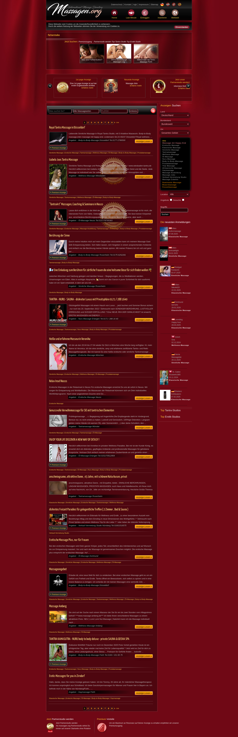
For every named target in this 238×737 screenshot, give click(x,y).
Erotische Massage (170, 145)
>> (117, 122)
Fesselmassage (169, 187)
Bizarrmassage (169, 185)
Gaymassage (168, 170)
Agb (135, 4)
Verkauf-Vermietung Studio (174, 177)
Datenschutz (116, 4)
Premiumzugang (85, 42)
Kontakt (127, 4)
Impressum (144, 4)
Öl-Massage (167, 157)
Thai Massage (168, 166)
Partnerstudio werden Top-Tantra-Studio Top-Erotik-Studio (117, 42)
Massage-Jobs (168, 175)
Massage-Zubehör (170, 179)
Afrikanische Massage (172, 168)
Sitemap (154, 4)
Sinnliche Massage (170, 150)
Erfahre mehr (87, 88)
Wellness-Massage (170, 154)
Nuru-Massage (168, 159)
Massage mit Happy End (174, 143)
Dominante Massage (171, 182)
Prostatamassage (170, 163)
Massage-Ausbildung (171, 173)
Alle (164, 141)
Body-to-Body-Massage (172, 161)
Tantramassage (169, 152)
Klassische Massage (171, 147)
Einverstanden (181, 27)
